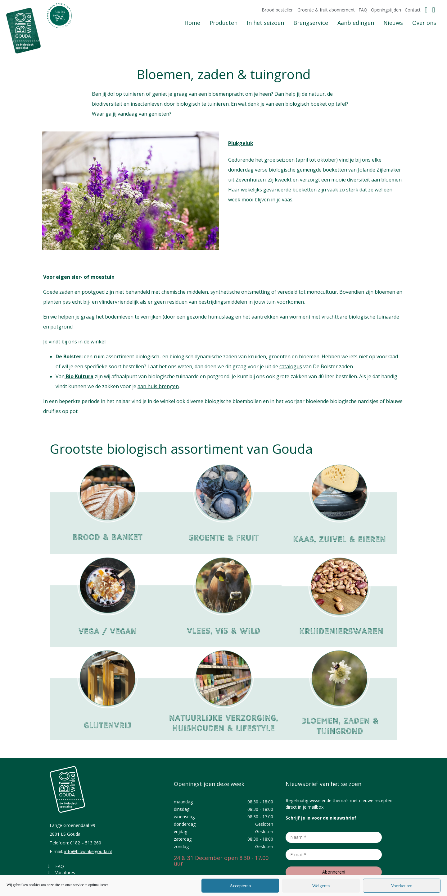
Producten (223, 22)
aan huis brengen (158, 386)
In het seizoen (265, 22)
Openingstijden (386, 10)
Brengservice (310, 22)
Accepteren (240, 885)
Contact (413, 10)
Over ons (424, 22)
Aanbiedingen (355, 22)
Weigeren (321, 885)
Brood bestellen (278, 10)
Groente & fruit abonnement (326, 10)
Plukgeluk (240, 143)
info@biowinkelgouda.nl (88, 851)
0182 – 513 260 (85, 843)
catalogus (290, 366)
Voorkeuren (402, 885)
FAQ (363, 10)
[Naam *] (334, 837)
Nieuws (393, 22)
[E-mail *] (334, 854)
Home (192, 22)
